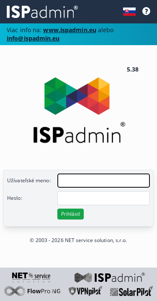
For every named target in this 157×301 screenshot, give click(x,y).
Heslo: (14, 198)
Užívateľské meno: (29, 180)
